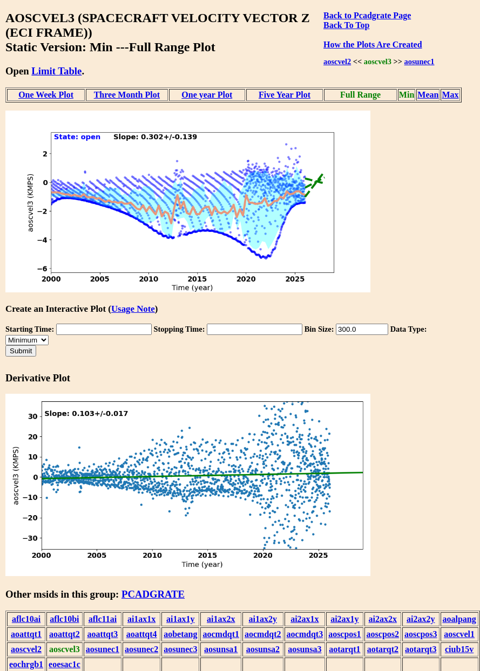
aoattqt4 (141, 634)
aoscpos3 (420, 634)
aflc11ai (103, 619)
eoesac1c (64, 664)
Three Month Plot (127, 94)
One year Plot (206, 94)
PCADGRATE (153, 594)
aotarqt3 (420, 649)
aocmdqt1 (220, 634)
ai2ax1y (344, 619)
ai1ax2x (221, 619)
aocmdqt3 (305, 634)
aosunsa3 (304, 649)
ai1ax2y (263, 619)
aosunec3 (180, 649)
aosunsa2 (263, 649)
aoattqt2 (64, 634)
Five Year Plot (284, 94)
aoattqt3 (102, 634)
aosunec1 (419, 61)
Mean (427, 94)
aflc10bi (64, 619)
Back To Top (346, 25)
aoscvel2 (337, 61)
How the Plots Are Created (372, 44)
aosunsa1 (221, 649)
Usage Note (133, 309)
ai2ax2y (421, 619)
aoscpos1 (344, 634)
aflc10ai (26, 619)
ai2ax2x (383, 619)
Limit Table (56, 71)
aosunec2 (141, 649)
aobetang (180, 634)
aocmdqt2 (263, 634)
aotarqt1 (344, 649)
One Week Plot (45, 94)
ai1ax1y (180, 619)
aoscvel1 (459, 634)
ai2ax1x (304, 619)
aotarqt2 (382, 649)
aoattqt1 (26, 634)
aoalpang (459, 619)
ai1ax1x (141, 619)
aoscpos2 (383, 634)
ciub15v (459, 649)
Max (450, 94)
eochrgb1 (26, 664)
